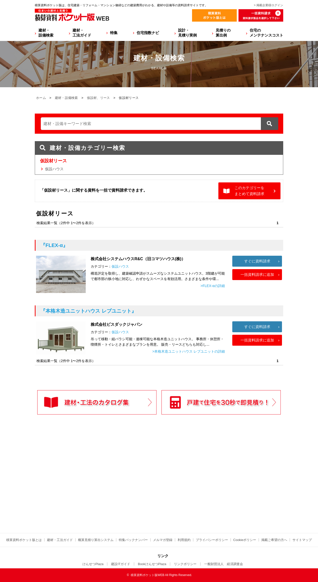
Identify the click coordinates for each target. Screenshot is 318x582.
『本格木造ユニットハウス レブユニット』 (88, 311)
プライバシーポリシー (212, 540)
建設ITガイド (120, 564)
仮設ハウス (54, 169)
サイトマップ (302, 540)
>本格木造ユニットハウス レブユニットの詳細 (188, 351)
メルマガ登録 (162, 540)
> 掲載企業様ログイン (268, 5)
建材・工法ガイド (82, 32)
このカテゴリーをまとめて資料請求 (249, 191)
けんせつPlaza (93, 564)
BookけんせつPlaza (152, 564)
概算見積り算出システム (96, 540)
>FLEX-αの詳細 (212, 286)
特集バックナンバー (133, 540)
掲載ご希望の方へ (274, 540)
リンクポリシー (185, 564)
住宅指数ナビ (148, 33)
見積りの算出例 (223, 32)
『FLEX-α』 (54, 245)
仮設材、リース (98, 98)
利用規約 (184, 540)
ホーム (41, 98)
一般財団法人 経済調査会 (223, 564)
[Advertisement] (115, 484)
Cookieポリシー (244, 540)
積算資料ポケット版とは (24, 540)
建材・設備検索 (46, 32)
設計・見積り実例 (187, 32)
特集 (114, 33)
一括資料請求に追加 (257, 274)
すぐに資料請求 (257, 261)
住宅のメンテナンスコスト (266, 32)
